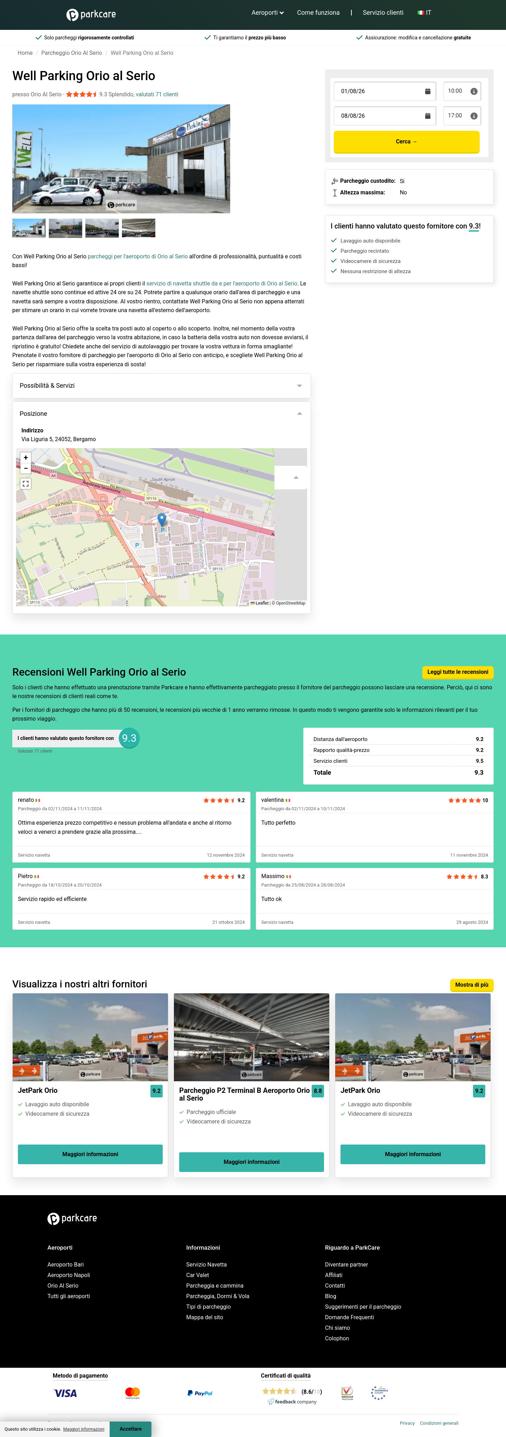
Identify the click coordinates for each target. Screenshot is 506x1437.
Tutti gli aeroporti (68, 1296)
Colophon (337, 1338)
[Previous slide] (19, 152)
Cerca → (407, 141)
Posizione (33, 413)
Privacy (407, 1423)
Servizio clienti (383, 12)
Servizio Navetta (206, 1264)
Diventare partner (346, 1264)
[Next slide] (222, 152)
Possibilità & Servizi (47, 385)
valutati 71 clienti (157, 94)
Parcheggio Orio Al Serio (71, 53)
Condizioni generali (439, 1423)
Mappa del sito (204, 1317)
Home (25, 53)
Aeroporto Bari (65, 1264)
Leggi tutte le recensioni (458, 672)
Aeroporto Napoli (68, 1275)
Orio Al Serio (62, 1285)
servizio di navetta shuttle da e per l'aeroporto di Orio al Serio (222, 283)
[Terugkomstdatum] (385, 91)
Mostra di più (471, 984)
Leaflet (259, 603)
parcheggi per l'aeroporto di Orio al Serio (138, 256)
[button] (161, 520)
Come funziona (318, 12)
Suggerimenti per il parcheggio (363, 1306)
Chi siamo (337, 1328)
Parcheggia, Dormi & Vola (217, 1296)
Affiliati (334, 1275)
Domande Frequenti (349, 1317)
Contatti (335, 1285)
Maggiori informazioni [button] (83, 1429)
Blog (330, 1296)
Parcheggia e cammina (215, 1285)
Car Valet (197, 1275)
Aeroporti (265, 12)
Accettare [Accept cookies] (130, 1429)
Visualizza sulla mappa (57, 477)
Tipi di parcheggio (208, 1306)
